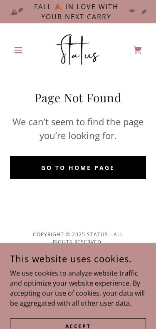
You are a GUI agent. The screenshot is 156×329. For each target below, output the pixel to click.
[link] (78, 50)
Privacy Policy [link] (78, 262)
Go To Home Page (78, 168)
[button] (20, 50)
